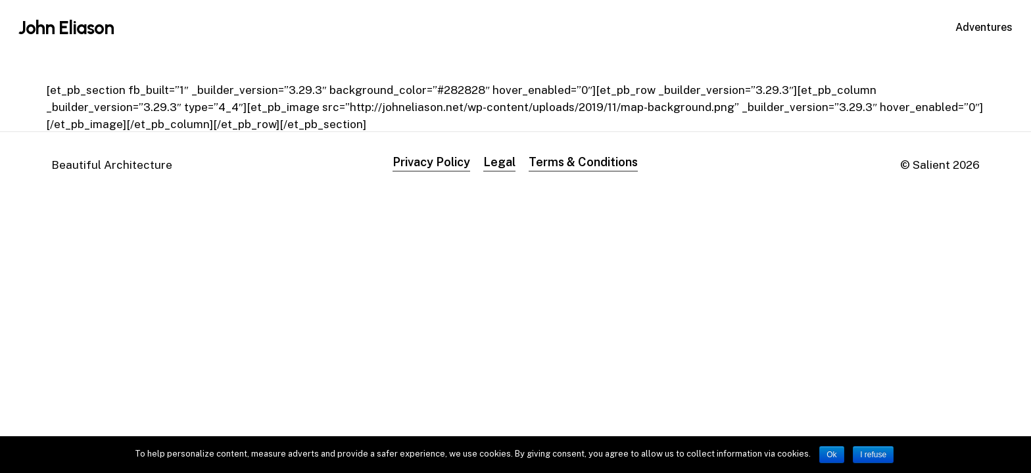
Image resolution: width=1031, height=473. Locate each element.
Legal (499, 162)
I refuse (873, 454)
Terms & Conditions (583, 162)
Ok (831, 454)
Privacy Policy (431, 162)
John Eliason (66, 27)
